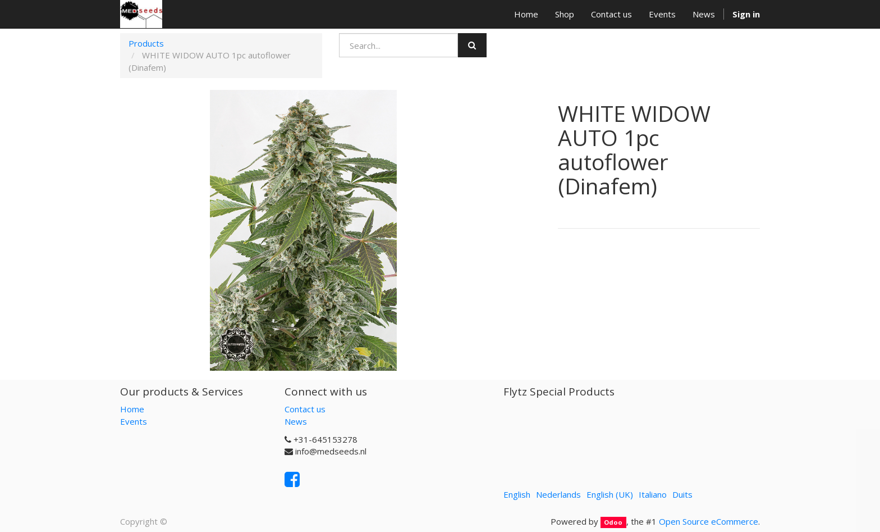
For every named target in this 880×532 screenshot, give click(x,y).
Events (133, 421)
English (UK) (609, 494)
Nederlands (558, 494)
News (296, 421)
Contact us (305, 409)
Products (146, 43)
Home (132, 409)
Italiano (653, 494)
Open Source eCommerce (708, 521)
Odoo (613, 522)
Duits (682, 494)
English (516, 494)
